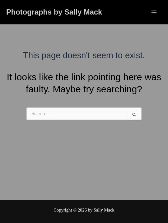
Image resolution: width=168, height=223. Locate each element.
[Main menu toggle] (154, 12)
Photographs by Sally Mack (54, 12)
